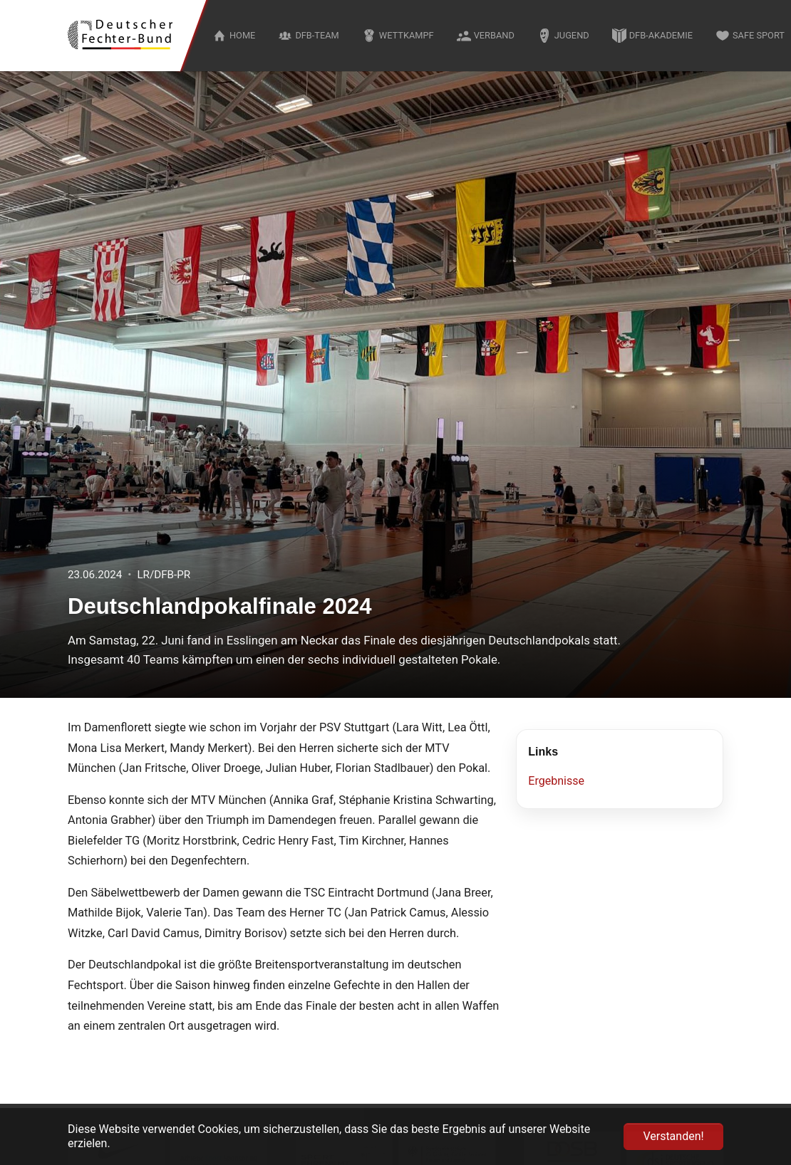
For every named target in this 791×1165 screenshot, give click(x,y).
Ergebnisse (556, 781)
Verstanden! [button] (673, 1136)
